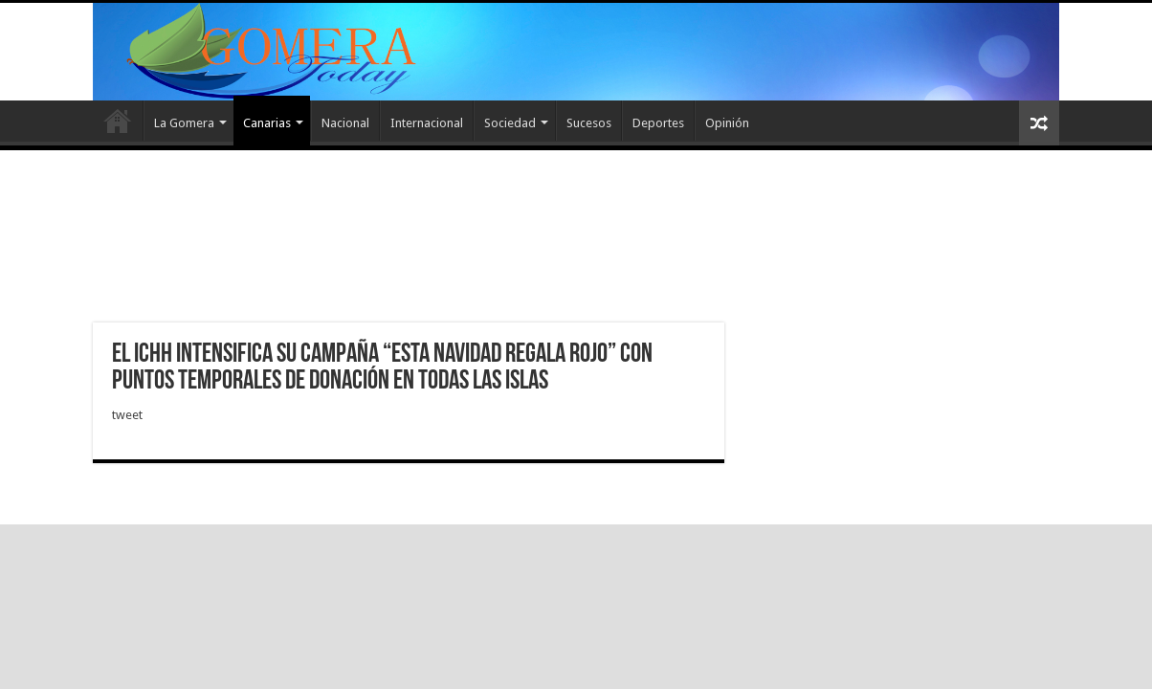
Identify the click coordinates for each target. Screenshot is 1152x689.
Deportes (658, 123)
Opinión (727, 123)
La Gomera (184, 123)
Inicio (118, 120)
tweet (127, 415)
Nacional (345, 123)
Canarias (267, 123)
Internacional (426, 123)
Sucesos (588, 123)
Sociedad (510, 123)
